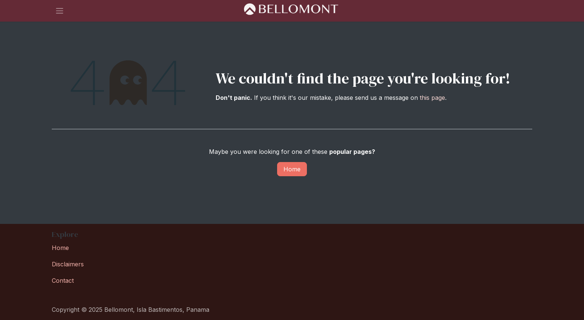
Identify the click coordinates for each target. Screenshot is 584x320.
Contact (63, 280)
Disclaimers (68, 264)
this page (432, 97)
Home (292, 169)
